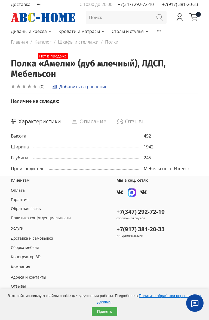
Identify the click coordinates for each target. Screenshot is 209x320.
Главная (19, 42)
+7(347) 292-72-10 (136, 4)
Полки (111, 42)
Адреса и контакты (28, 277)
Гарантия (20, 199)
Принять (104, 311)
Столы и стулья (130, 31)
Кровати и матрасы (82, 31)
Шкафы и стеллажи (78, 42)
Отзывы (18, 286)
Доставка (20, 4)
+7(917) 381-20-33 (180, 4)
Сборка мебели (25, 247)
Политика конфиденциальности (41, 217)
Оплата (18, 190)
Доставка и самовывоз (32, 238)
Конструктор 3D (26, 256)
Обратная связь (26, 208)
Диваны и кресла (31, 31)
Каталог (43, 42)
